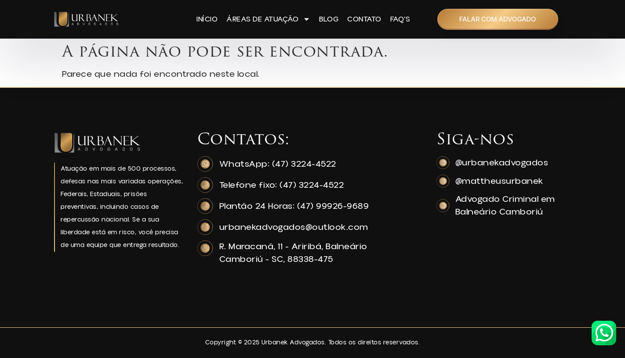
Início (207, 19)
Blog (328, 19)
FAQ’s (400, 19)
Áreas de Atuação (268, 19)
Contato (364, 19)
